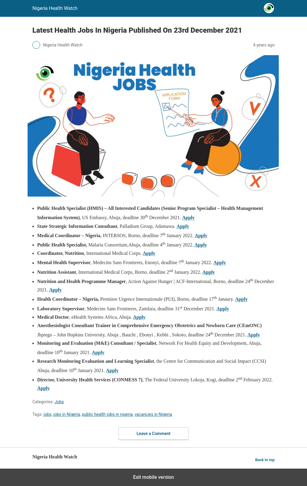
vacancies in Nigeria (153, 414)
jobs (47, 414)
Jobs (59, 401)
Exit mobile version (153, 477)
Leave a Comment (154, 433)
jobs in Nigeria (66, 414)
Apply (188, 217)
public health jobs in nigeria (107, 414)
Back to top (265, 460)
